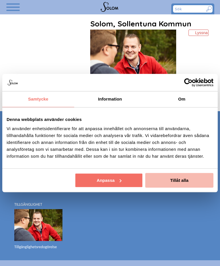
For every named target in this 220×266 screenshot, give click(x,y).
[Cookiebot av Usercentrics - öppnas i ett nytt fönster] (188, 82)
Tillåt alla (179, 180)
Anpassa (109, 180)
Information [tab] (110, 99)
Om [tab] (181, 99)
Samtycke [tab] (38, 99)
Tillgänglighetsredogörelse (35, 246)
